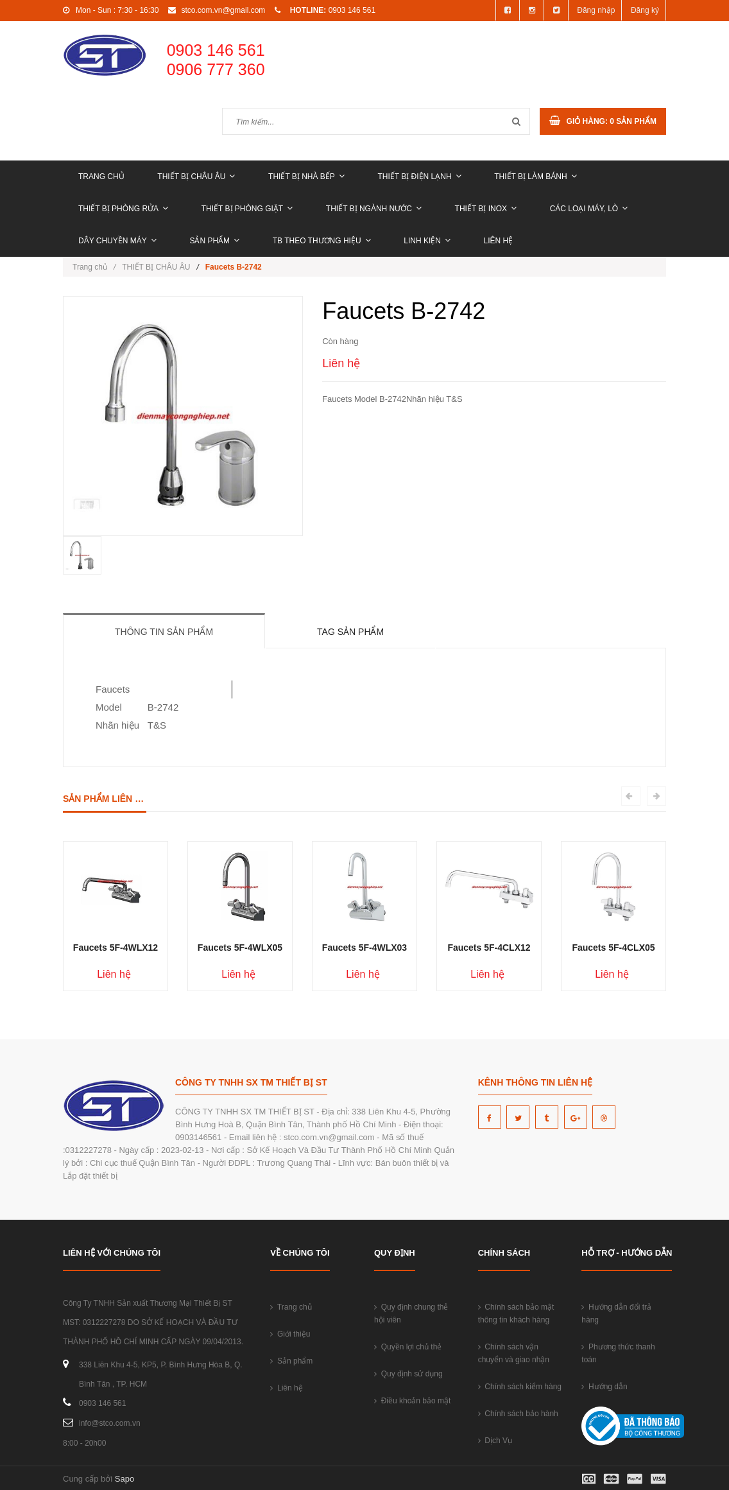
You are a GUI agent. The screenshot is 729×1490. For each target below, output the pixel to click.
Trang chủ (101, 176)
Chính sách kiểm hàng (520, 1386)
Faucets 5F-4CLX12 (488, 947)
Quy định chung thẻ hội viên (411, 1313)
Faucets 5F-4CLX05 (613, 947)
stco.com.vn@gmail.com (223, 10)
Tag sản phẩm (350, 632)
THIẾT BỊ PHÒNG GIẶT (247, 208)
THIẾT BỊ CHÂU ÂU (196, 176)
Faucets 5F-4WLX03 (364, 947)
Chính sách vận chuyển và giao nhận (513, 1353)
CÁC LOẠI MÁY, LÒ (589, 208)
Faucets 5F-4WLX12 (115, 947)
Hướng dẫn (604, 1386)
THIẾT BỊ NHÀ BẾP (306, 176)
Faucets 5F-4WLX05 (240, 947)
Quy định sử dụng (408, 1373)
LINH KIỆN (427, 240)
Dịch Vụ (495, 1440)
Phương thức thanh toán (618, 1353)
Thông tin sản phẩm (164, 632)
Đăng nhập (596, 10)
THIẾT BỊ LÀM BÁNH (535, 176)
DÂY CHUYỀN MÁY (117, 240)
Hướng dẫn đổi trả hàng (616, 1313)
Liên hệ (498, 240)
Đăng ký (645, 10)
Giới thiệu (290, 1334)
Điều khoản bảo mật (412, 1400)
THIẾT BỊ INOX (486, 208)
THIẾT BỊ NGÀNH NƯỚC (374, 208)
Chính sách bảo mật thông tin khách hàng (516, 1313)
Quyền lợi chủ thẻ (408, 1346)
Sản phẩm (214, 240)
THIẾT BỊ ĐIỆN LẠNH (419, 176)
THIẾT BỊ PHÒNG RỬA (123, 208)
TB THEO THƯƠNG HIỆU (322, 240)
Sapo (124, 1479)
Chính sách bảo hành (518, 1413)
